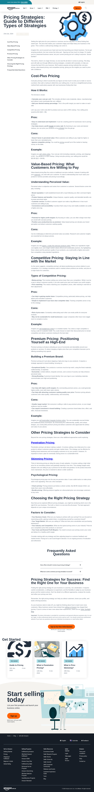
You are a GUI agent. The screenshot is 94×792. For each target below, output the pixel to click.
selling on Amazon (71, 607)
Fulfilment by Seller (27, 764)
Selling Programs (26, 749)
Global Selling (7, 764)
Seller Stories (47, 757)
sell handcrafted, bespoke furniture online (52, 420)
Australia (75, 740)
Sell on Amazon (8, 749)
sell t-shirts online (44, 154)
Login (66, 753)
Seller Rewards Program (50, 754)
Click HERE (24, 2)
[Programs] (14, 736)
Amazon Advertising (27, 771)
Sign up (77, 8)
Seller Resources (48, 749)
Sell (24, 8)
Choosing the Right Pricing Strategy (15, 65)
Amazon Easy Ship (27, 761)
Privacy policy (83, 756)
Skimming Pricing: (42, 458)
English (82, 2)
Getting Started (8, 751)
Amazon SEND (26, 758)
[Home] (9, 736)
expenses (37, 174)
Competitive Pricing (13, 50)
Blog (45, 779)
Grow (31, 8)
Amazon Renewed (26, 780)
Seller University (48, 759)
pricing (62, 142)
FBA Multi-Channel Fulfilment (27, 755)
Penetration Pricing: (43, 442)
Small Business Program (28, 778)
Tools (45, 776)
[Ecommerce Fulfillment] (23, 736)
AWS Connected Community (48, 765)
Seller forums (67, 759)
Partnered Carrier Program (26, 767)
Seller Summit (47, 762)
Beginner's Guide (8, 761)
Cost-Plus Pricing (12, 42)
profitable (61, 128)
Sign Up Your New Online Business (61, 627)
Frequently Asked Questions (16, 70)
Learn (39, 8)
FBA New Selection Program (27, 774)
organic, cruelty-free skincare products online (56, 245)
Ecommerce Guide (49, 751)
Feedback (86, 740)
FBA (47, 8)
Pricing (55, 8)
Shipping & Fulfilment (7, 757)
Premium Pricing (12, 54)
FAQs (80, 758)
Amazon (81, 749)
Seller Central (67, 750)
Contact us (82, 761)
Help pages (68, 756)
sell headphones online (46, 328)
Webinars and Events (49, 769)
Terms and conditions (82, 752)
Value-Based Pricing (13, 46)
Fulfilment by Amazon (28, 751)
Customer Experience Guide (49, 772)
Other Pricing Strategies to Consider (15, 59)
